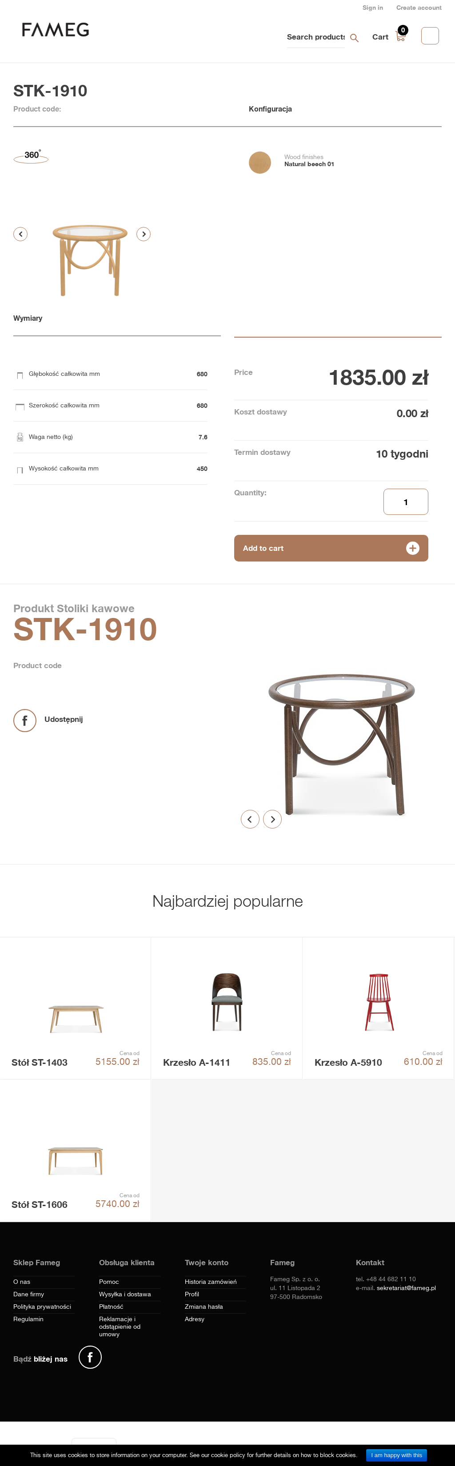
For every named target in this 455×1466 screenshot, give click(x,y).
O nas (21, 1282)
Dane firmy (28, 1294)
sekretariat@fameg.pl (406, 1288)
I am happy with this (396, 1455)
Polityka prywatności (42, 1307)
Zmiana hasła (204, 1307)
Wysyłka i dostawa (125, 1294)
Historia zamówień (211, 1282)
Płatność (111, 1307)
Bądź (40, 1358)
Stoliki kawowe (94, 608)
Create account (419, 7)
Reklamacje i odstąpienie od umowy (119, 1327)
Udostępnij (63, 719)
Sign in (373, 7)
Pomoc (109, 1282)
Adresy (194, 1319)
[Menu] (111, 1443)
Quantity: (250, 492)
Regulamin (28, 1319)
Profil (192, 1294)
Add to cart (263, 548)
